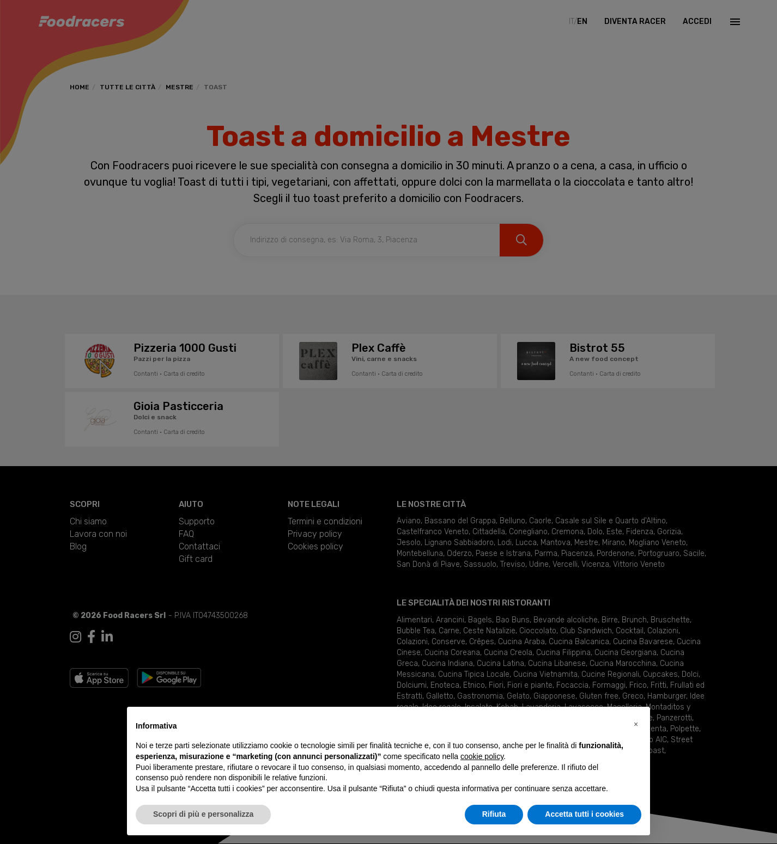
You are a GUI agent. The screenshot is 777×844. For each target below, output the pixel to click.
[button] (636, 724)
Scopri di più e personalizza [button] (203, 814)
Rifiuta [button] (494, 814)
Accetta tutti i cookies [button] (584, 814)
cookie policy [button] (481, 756)
